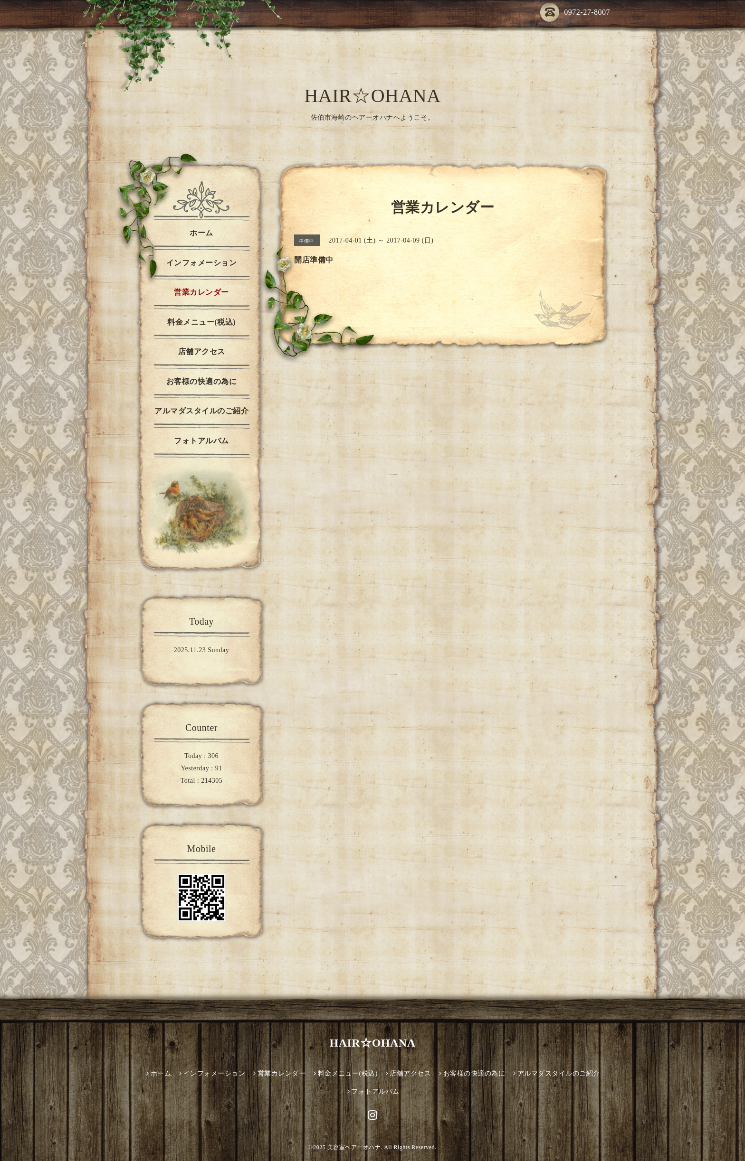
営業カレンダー (201, 292)
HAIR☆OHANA (372, 95)
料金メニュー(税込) (201, 322)
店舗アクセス (201, 351)
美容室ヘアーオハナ (354, 1147)
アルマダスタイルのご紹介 (201, 411)
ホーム (201, 233)
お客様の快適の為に (201, 381)
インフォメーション (201, 263)
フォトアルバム (201, 441)
